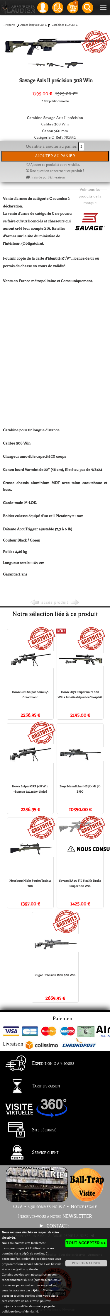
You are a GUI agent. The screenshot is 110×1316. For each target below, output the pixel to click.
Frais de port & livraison (45, 177)
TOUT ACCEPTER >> (86, 1243)
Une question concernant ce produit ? (55, 171)
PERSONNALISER (86, 1263)
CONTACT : (59, 1226)
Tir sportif (9, 24)
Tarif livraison (31, 1086)
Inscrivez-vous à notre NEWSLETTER (55, 1216)
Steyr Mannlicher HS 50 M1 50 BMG (80, 789)
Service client (30, 1153)
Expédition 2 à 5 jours (38, 1063)
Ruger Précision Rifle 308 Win (55, 975)
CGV (17, 1206)
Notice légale (84, 1206)
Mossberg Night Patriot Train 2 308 (30, 883)
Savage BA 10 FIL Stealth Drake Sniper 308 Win (80, 883)
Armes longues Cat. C (33, 24)
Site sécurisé (29, 1130)
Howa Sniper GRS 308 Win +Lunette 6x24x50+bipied (30, 789)
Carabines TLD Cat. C (64, 24)
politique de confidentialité (20, 1311)
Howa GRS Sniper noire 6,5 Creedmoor (30, 694)
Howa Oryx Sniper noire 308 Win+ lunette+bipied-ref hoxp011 (80, 694)
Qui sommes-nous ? (46, 1206)
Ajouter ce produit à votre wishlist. (53, 165)
